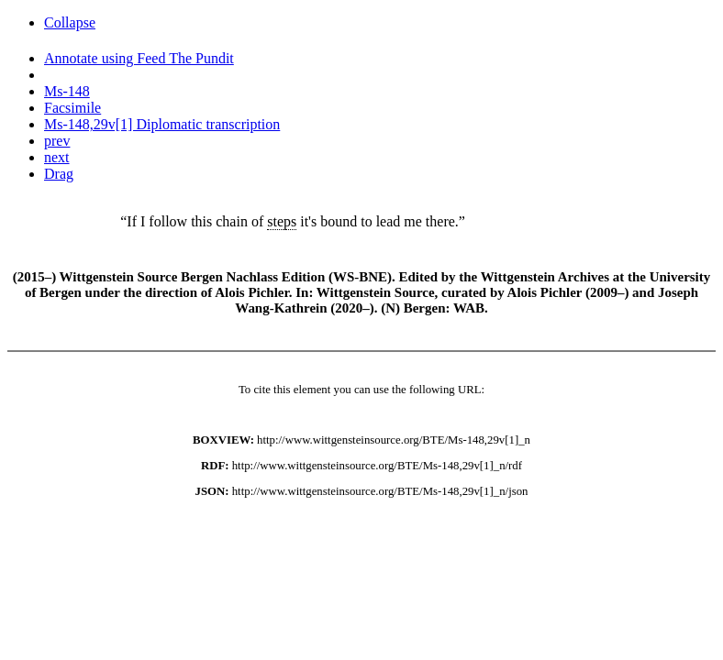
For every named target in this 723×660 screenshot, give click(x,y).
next (57, 157)
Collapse (69, 22)
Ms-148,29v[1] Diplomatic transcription (162, 124)
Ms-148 (67, 91)
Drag (58, 174)
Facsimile (72, 108)
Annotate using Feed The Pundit (139, 58)
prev (57, 140)
